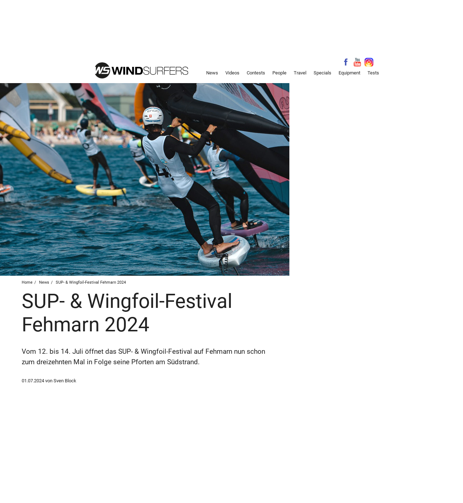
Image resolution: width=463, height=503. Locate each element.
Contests (256, 73)
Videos (232, 73)
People (279, 73)
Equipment (349, 73)
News (212, 73)
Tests (373, 73)
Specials (322, 73)
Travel (300, 73)
